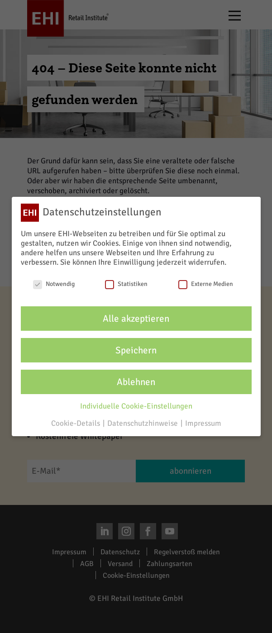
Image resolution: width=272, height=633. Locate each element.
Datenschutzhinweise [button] (143, 423)
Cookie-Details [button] (76, 423)
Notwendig (54, 284)
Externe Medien (205, 284)
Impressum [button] (203, 423)
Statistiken (126, 284)
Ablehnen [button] (136, 382)
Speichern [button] (136, 350)
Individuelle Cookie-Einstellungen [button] (136, 406)
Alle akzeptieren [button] (136, 318)
